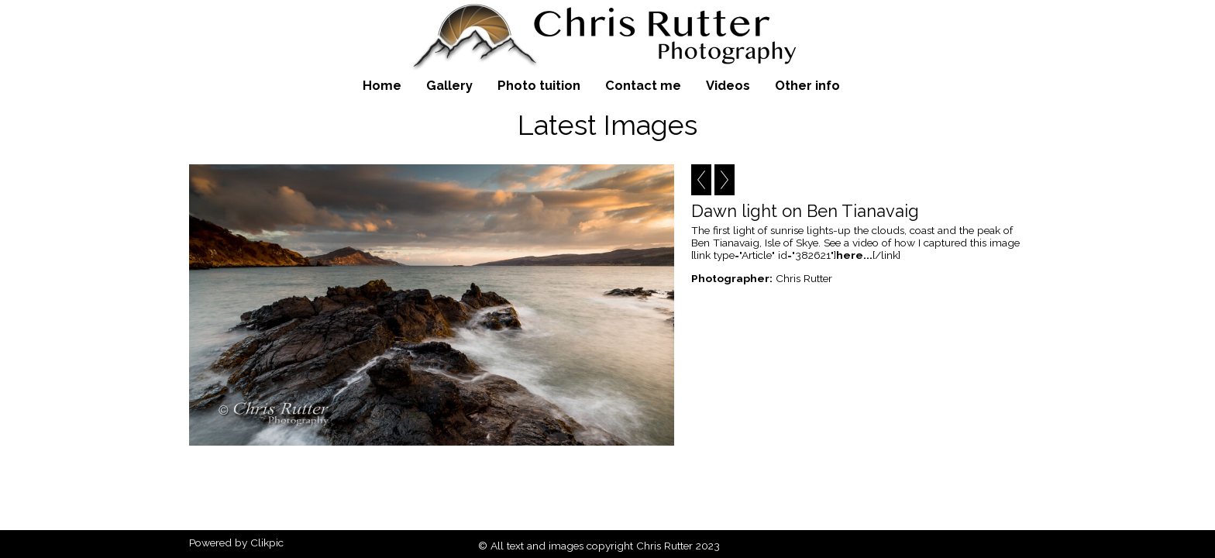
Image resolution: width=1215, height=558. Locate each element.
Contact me (643, 85)
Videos (728, 85)
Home (382, 85)
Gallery (449, 85)
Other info (807, 85)
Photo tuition (538, 85)
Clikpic (267, 542)
